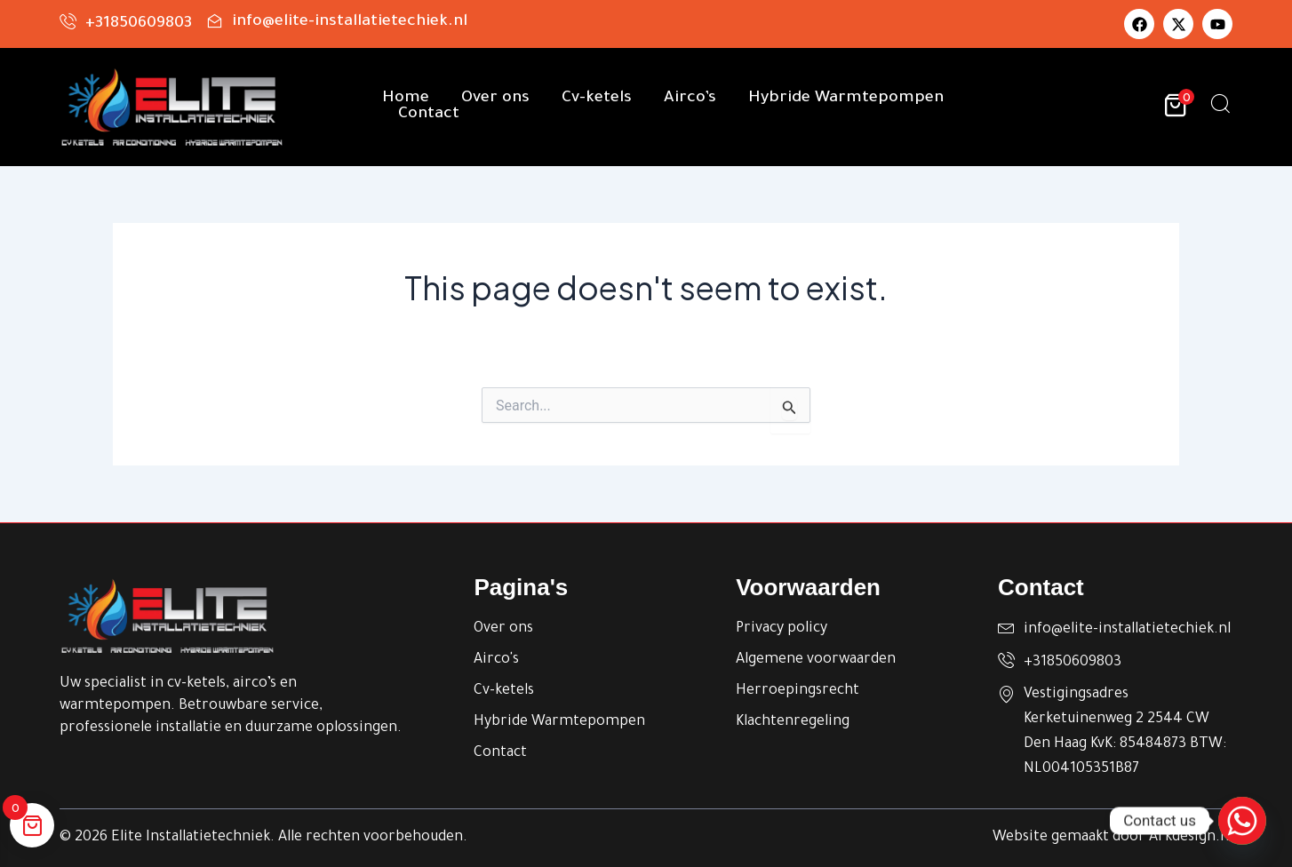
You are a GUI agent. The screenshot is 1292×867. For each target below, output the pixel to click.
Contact (428, 115)
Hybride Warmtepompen (846, 99)
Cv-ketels (597, 99)
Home (405, 99)
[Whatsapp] (1242, 821)
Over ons (495, 99)
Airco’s (690, 99)
